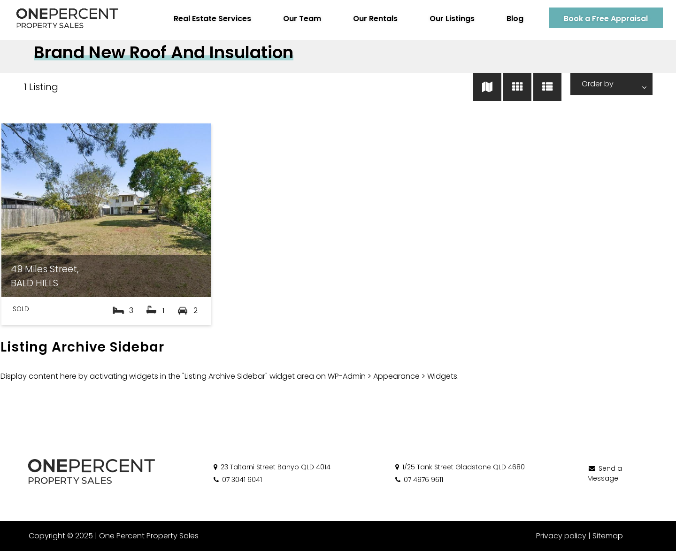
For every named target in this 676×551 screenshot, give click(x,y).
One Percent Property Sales (148, 535)
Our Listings (450, 18)
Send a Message (604, 473)
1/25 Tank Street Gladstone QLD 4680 (459, 467)
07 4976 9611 (418, 479)
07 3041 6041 (237, 479)
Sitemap (607, 535)
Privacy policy (561, 535)
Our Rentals (373, 18)
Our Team (300, 18)
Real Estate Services (210, 18)
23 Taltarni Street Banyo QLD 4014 (271, 467)
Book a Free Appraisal (604, 18)
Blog (513, 18)
